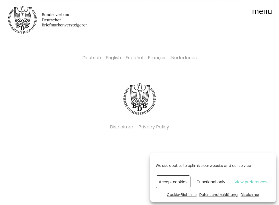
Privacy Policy (153, 127)
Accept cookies (173, 181)
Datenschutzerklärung (218, 194)
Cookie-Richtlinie (181, 194)
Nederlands (184, 57)
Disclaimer (250, 194)
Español (134, 57)
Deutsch (91, 57)
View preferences (250, 181)
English (113, 57)
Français (157, 57)
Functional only (210, 181)
